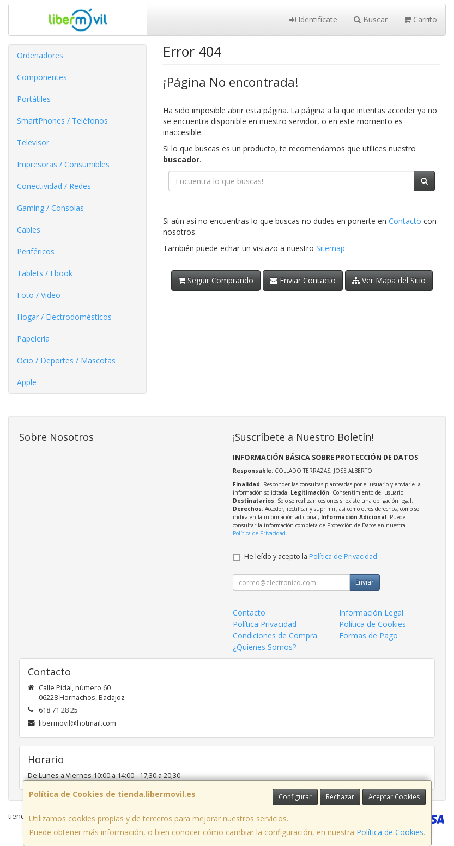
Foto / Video (38, 295)
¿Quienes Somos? (264, 647)
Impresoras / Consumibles (63, 164)
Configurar (295, 796)
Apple (27, 382)
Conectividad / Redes (54, 186)
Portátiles (34, 99)
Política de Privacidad (259, 533)
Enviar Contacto (303, 280)
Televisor (33, 142)
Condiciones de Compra (275, 635)
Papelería (33, 338)
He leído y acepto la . (311, 556)
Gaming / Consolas (50, 208)
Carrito (420, 19)
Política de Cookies (389, 832)
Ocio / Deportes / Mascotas (66, 360)
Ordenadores (40, 55)
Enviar (364, 582)
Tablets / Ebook (44, 273)
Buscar (371, 19)
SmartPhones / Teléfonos (62, 120)
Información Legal (371, 612)
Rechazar (340, 796)
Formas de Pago (368, 635)
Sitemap (330, 248)
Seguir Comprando (215, 280)
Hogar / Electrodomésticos (64, 317)
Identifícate (313, 19)
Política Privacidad (264, 624)
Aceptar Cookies (394, 796)
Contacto (405, 221)
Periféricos (36, 251)
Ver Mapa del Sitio (389, 280)
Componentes (42, 77)
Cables (28, 229)
